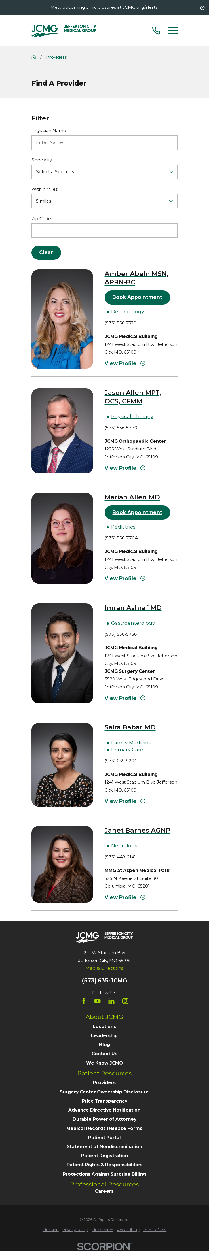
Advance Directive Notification (104, 1110)
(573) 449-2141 (120, 856)
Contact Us (104, 1053)
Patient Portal (104, 1137)
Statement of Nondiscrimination (104, 1146)
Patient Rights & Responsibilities (104, 1164)
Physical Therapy (132, 416)
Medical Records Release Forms (104, 1128)
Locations (104, 1026)
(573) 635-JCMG (104, 980)
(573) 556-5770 (121, 427)
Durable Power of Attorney (104, 1119)
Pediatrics (123, 527)
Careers (104, 1191)
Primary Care (127, 749)
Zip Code (41, 218)
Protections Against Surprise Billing (104, 1174)
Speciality (41, 160)
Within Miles (44, 189)
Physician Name (48, 130)
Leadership (104, 1035)
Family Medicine (131, 743)
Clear (46, 252)
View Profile (125, 363)
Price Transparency (104, 1101)
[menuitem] (51, 1230)
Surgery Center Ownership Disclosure (104, 1092)
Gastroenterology (133, 623)
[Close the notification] (202, 8)
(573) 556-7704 (121, 538)
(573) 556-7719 (120, 322)
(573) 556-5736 (121, 634)
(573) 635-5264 (121, 760)
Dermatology (127, 311)
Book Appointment (137, 297)
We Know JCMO (104, 1063)
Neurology (124, 845)
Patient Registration (104, 1155)
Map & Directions (104, 968)
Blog (104, 1044)
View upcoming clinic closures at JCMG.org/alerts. (104, 7)
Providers (104, 1082)
